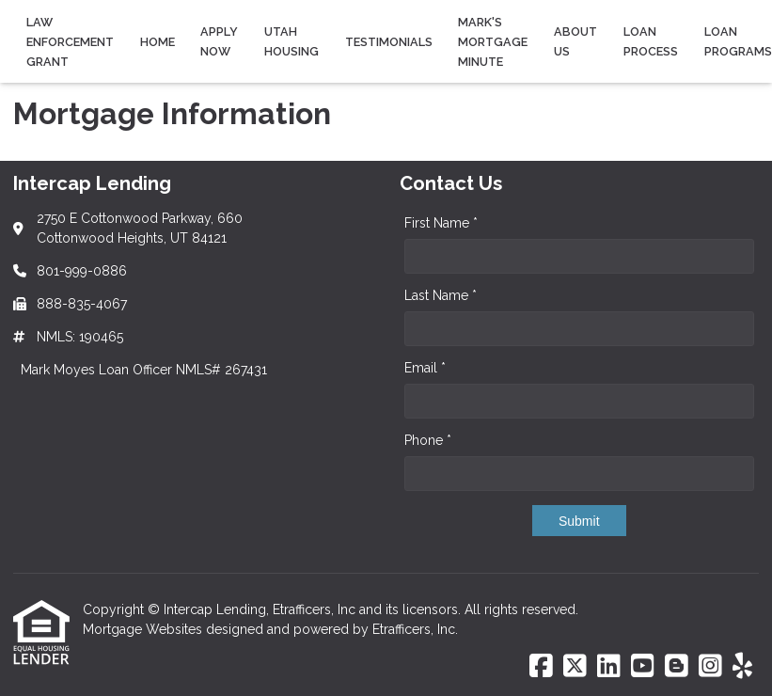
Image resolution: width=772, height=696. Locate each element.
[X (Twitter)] (575, 667)
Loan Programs (738, 41)
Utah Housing (291, 41)
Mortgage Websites (144, 629)
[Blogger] (676, 667)
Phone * (427, 440)
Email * (425, 367)
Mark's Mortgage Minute (493, 42)
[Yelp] (742, 667)
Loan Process (650, 41)
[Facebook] (541, 667)
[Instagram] (710, 667)
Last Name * (440, 295)
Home (157, 42)
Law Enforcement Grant (70, 42)
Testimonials (389, 42)
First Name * (441, 222)
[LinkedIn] (609, 667)
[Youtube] (642, 667)
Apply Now (219, 41)
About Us (575, 41)
